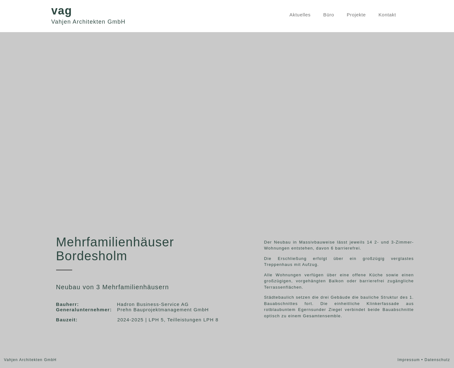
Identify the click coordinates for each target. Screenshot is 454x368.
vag (61, 10)
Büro (328, 14)
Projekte (356, 14)
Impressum (409, 360)
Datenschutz (437, 360)
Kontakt (387, 14)
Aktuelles (300, 14)
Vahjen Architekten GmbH (88, 22)
